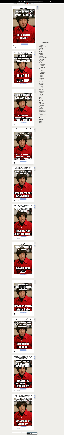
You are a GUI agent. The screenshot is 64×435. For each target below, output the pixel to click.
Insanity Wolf (40, 82)
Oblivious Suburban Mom (42, 90)
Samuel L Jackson (41, 103)
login (50, 1)
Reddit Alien (40, 99)
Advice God (40, 44)
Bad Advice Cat (41, 49)
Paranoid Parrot (41, 94)
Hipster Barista (41, 75)
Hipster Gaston (41, 76)
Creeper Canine (41, 58)
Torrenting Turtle (41, 119)
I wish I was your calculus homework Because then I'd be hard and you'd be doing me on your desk (23, 129)
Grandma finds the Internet (42, 71)
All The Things (41, 45)
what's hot (19, 1)
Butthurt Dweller (41, 53)
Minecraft (40, 88)
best (21, 1)
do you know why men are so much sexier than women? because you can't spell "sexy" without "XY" (23, 357)
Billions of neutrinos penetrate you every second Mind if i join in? (23, 53)
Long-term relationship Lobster (43, 87)
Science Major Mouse (41, 104)
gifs (35, 3)
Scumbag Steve (41, 108)
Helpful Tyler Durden (41, 73)
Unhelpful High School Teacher (43, 120)
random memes (25, 1)
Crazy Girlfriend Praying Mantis (43, 57)
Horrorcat (40, 79)
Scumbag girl (40, 106)
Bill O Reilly (40, 51)
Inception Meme (41, 81)
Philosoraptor (40, 95)
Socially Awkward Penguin (42, 114)
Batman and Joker (41, 50)
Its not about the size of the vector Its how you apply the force (23, 206)
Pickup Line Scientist (41, 96)
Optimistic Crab (41, 92)
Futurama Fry (41, 68)
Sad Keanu (40, 102)
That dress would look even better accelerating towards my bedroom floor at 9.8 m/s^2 (23, 91)
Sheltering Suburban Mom (42, 111)
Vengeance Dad (41, 121)
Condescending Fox (41, 55)
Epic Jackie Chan (41, 62)
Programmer (40, 97)
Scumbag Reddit (41, 107)
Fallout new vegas (41, 63)
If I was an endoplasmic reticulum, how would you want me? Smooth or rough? (23, 319)
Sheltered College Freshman (42, 110)
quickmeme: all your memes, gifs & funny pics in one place (14, 1)
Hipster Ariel (40, 74)
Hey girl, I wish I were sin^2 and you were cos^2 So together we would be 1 (23, 396)
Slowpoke (40, 113)
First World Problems (41, 65)
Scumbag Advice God (41, 105)
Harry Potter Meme (41, 78)
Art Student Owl (41, 48)
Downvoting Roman (41, 60)
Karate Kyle (40, 85)
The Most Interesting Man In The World (44, 118)
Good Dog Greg (41, 70)
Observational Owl (41, 91)
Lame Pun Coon (41, 86)
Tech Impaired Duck (41, 117)
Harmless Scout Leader (42, 72)
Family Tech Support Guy (42, 64)
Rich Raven (40, 101)
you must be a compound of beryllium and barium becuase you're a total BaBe (23, 281)
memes (33, 3)
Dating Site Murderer (41, 59)
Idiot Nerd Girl (41, 80)
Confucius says (41, 56)
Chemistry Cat (41, 54)
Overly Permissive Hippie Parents (43, 93)
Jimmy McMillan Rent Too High (43, 83)
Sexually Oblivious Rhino (42, 109)
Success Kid (40, 116)
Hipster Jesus (41, 77)
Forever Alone (41, 66)
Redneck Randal (41, 100)
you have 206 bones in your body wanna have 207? (23, 244)
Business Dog (41, 52)
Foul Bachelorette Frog (42, 67)
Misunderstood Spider (41, 89)
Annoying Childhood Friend (42, 46)
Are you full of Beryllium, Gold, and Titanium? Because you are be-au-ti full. (23, 168)
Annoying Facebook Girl (42, 47)
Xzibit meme (40, 122)
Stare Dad (40, 115)
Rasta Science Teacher (42, 98)
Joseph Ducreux (41, 84)
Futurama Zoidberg (41, 69)
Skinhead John (41, 112)
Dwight (40, 61)
